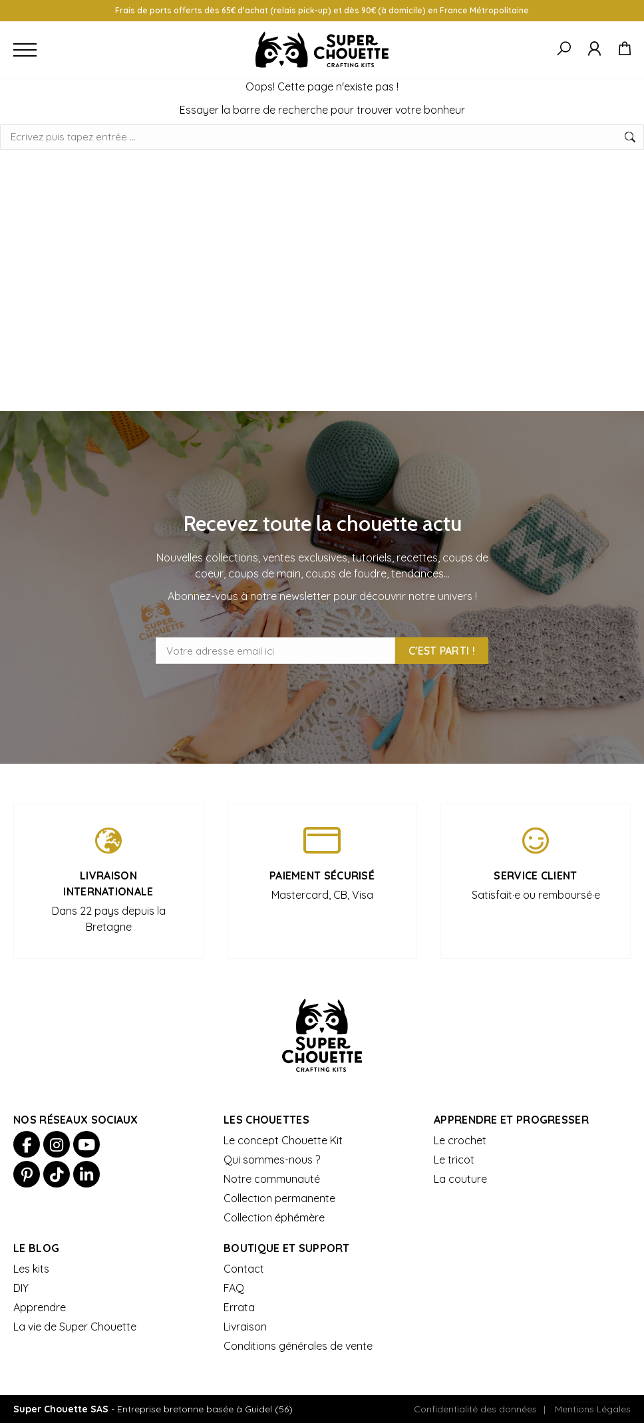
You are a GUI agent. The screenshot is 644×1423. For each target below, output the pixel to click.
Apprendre (39, 1307)
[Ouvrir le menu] (25, 49)
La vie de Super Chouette (74, 1326)
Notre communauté (272, 1179)
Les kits (31, 1268)
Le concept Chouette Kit (283, 1140)
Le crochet (460, 1140)
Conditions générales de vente (298, 1345)
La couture (460, 1179)
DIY (21, 1288)
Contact (244, 1268)
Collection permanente (279, 1198)
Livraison (245, 1326)
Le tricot (454, 1159)
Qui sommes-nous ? (272, 1159)
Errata (239, 1307)
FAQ (234, 1288)
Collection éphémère (274, 1217)
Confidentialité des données (475, 1409)
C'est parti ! (441, 650)
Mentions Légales (593, 1409)
